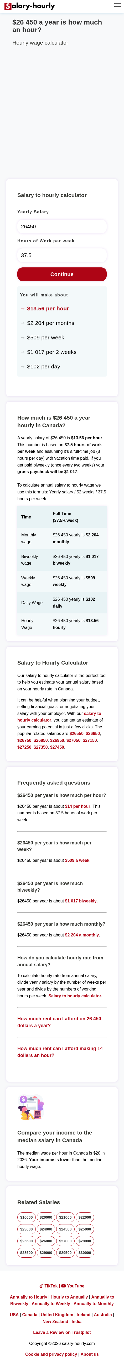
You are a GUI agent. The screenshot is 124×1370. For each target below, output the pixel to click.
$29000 (46, 1253)
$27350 (41, 747)
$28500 (26, 1253)
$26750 (24, 740)
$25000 (85, 1229)
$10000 (26, 1217)
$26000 (46, 1241)
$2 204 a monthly (82, 935)
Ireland (83, 1315)
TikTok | (50, 1286)
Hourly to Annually (69, 1297)
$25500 (26, 1241)
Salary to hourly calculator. (75, 996)
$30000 (85, 1253)
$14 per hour (77, 806)
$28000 (85, 1241)
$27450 (57, 747)
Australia (103, 1315)
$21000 (65, 1217)
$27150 (90, 740)
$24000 (46, 1229)
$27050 (73, 740)
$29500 (65, 1253)
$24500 (65, 1229)
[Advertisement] (62, 111)
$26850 (41, 740)
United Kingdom (57, 1315)
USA (14, 1315)
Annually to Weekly (51, 1303)
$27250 (24, 747)
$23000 (26, 1229)
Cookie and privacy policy (51, 1354)
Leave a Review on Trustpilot (62, 1332)
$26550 (76, 733)
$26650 (93, 733)
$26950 (57, 740)
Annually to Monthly (94, 1303)
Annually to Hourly (28, 1297)
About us (90, 1354)
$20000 (46, 1217)
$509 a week (77, 860)
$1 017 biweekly (81, 901)
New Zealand (55, 1321)
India (76, 1321)
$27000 (65, 1241)
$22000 (85, 1217)
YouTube (72, 1286)
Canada (29, 1315)
